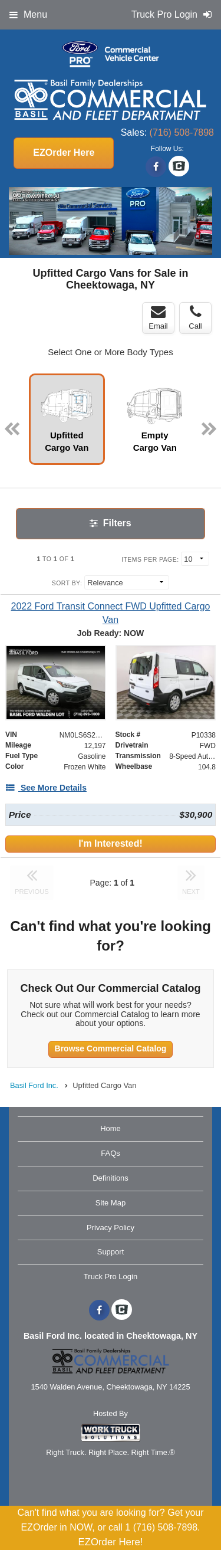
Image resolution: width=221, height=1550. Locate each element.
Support (110, 1251)
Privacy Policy (110, 1227)
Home (110, 1128)
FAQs (110, 1153)
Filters (110, 523)
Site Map (110, 1202)
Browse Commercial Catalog (111, 1048)
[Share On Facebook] (156, 167)
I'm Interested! (110, 843)
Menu (28, 14)
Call (195, 317)
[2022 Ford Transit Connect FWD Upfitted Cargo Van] (110, 613)
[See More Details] (46, 787)
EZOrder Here (63, 153)
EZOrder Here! (110, 1542)
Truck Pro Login (110, 1276)
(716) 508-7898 (182, 132)
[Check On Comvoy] (179, 167)
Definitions (110, 1178)
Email (158, 317)
